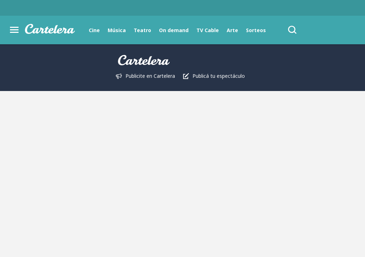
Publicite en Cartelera (150, 75)
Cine (94, 30)
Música (117, 30)
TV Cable (207, 30)
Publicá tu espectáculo (218, 75)
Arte (232, 30)
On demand (174, 30)
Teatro (142, 30)
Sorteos (256, 30)
